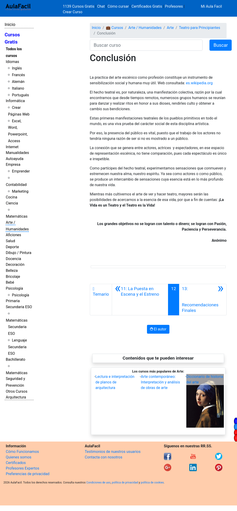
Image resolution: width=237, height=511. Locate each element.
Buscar (220, 45)
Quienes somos (18, 457)
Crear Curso (72, 12)
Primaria (13, 301)
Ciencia (12, 203)
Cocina (11, 197)
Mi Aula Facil (211, 6)
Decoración (15, 264)
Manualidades (17, 152)
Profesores (174, 6)
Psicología (14, 288)
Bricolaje (13, 276)
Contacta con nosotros (103, 457)
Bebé (10, 282)
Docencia (13, 259)
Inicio (10, 24)
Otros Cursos (16, 391)
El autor (158, 329)
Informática (15, 101)
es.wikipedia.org (199, 83)
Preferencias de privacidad (28, 474)
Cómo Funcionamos (22, 451)
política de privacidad (125, 482)
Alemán (18, 81)
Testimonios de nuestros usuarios (112, 451)
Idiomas (12, 62)
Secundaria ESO (19, 307)
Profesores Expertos (22, 468)
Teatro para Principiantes (199, 27)
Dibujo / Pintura (18, 253)
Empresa (13, 164)
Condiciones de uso (98, 482)
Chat (101, 6)
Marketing (20, 191)
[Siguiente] (203, 299)
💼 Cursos (114, 27)
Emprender (21, 171)
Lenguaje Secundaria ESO (17, 347)
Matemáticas (17, 216)
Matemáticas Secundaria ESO (17, 327)
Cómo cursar (118, 6)
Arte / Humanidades (145, 27)
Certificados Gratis (146, 6)
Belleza (12, 270)
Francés (18, 75)
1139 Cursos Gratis (79, 6)
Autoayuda (14, 159)
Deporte (12, 247)
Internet (12, 147)
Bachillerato (15, 359)
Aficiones (13, 235)
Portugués (20, 95)
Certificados (16, 463)
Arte (170, 27)
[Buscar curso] (146, 45)
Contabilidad (16, 184)
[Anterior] (140, 299)
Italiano (18, 88)
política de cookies (152, 482)
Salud (10, 241)
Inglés (17, 68)
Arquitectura (16, 397)
